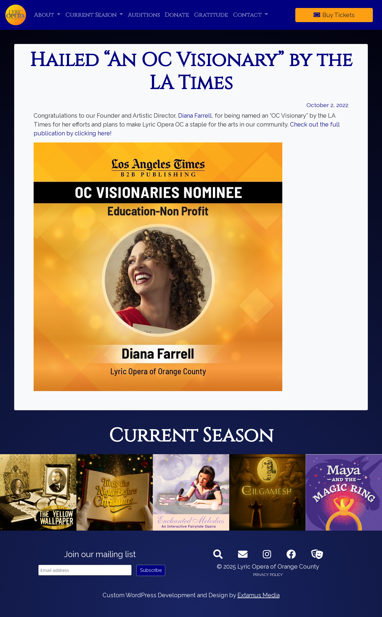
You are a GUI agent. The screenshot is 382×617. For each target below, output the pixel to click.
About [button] (44, 15)
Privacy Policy (268, 574)
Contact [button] (248, 15)
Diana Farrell (195, 115)
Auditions (144, 15)
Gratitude (211, 15)
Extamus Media (258, 595)
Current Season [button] (91, 15)
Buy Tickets (334, 15)
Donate (177, 15)
